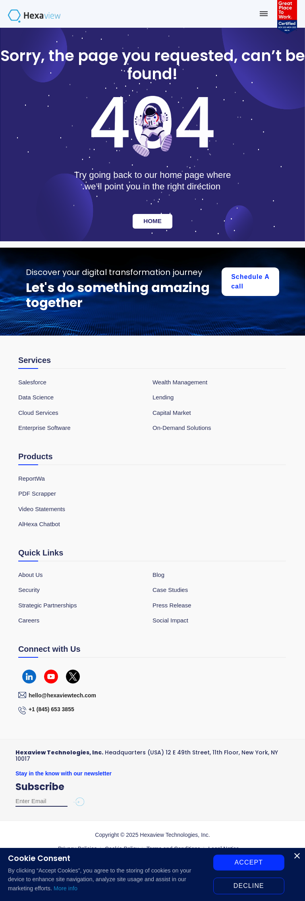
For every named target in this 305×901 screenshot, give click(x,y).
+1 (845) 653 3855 (51, 709)
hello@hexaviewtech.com (62, 695)
